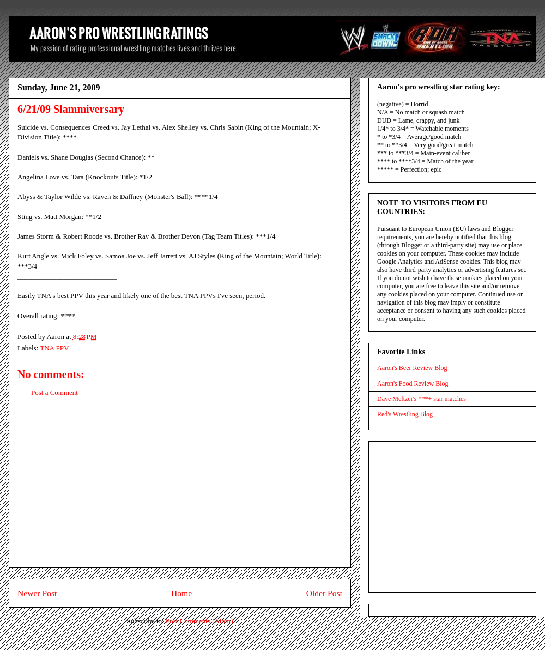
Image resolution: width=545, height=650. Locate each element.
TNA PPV (54, 348)
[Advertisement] (180, 491)
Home (181, 593)
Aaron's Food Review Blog (413, 383)
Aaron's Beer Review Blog (412, 368)
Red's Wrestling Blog (405, 414)
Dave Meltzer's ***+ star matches (421, 399)
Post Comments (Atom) (199, 621)
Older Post (324, 593)
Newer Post (37, 593)
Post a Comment (54, 392)
